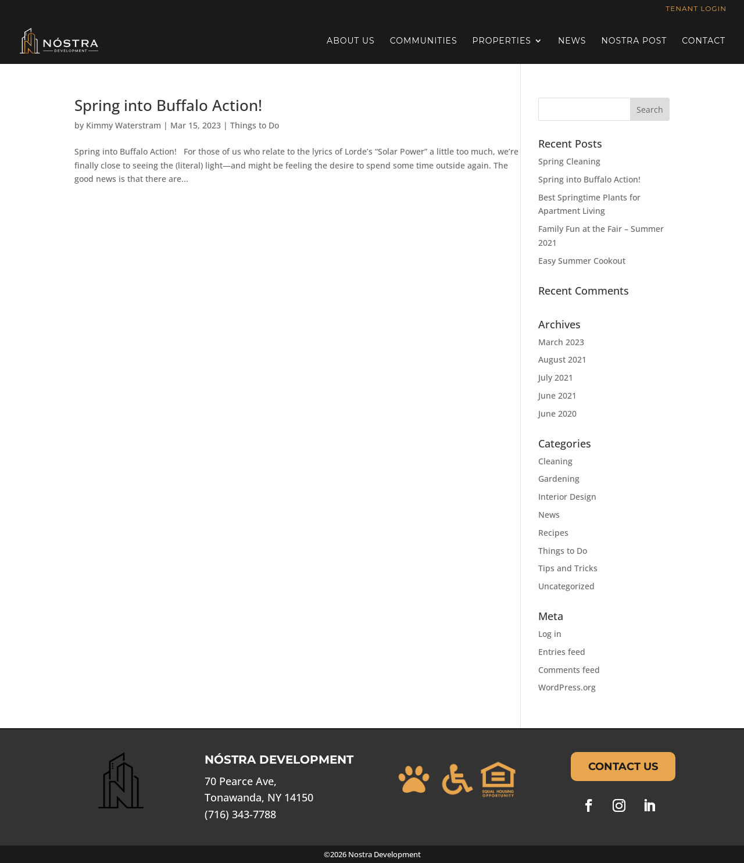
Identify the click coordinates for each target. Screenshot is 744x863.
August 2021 (562, 359)
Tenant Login (696, 9)
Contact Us (623, 766)
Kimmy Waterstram (123, 125)
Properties (502, 41)
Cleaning (555, 461)
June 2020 (557, 413)
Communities (423, 41)
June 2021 (557, 395)
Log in (549, 633)
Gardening (559, 478)
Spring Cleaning (569, 161)
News (572, 41)
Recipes (553, 532)
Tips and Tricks (568, 568)
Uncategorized (566, 586)
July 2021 (555, 377)
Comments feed (569, 669)
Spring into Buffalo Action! (168, 105)
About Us (351, 41)
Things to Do (254, 125)
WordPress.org (567, 687)
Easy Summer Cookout (581, 260)
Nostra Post (634, 41)
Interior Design (567, 496)
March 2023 (561, 342)
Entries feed (561, 651)
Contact (703, 41)
